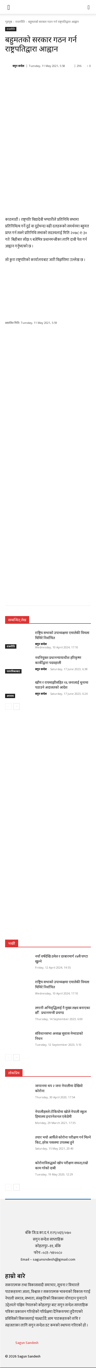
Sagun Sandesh (26, 1343)
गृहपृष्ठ (8, 21)
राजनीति (20, 21)
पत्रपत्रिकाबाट (13, 671)
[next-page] (16, 706)
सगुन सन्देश (18, 66)
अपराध (10, 696)
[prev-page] (8, 706)
